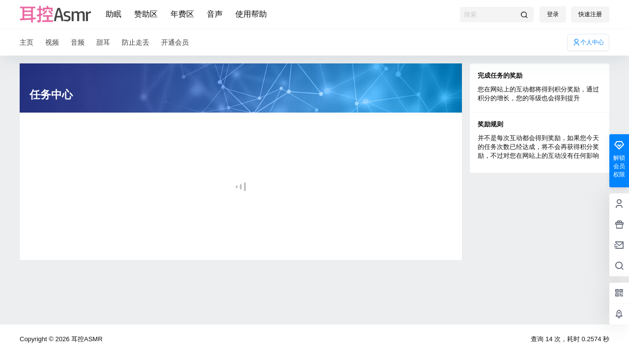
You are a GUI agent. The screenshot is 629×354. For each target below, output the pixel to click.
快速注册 (590, 14)
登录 (553, 14)
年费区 (182, 14)
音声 (215, 14)
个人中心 (588, 42)
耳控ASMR (85, 339)
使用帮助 (251, 14)
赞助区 (146, 14)
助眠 (113, 14)
